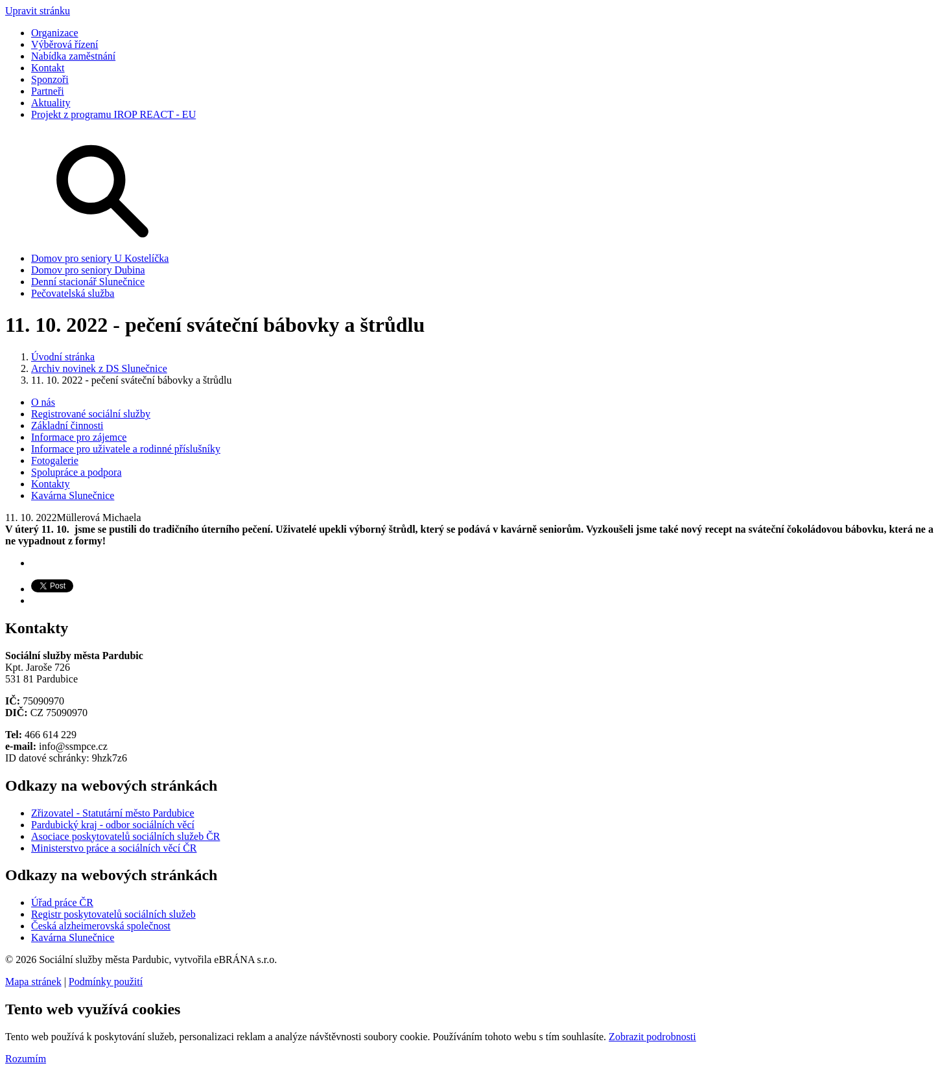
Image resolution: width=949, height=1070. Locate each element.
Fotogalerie (54, 460)
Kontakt (48, 67)
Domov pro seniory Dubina (88, 269)
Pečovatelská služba (72, 293)
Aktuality (50, 102)
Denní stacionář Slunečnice (88, 281)
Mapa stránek (33, 981)
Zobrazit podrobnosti (652, 1036)
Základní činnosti (67, 425)
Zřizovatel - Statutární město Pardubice (112, 813)
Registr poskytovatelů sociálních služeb (113, 914)
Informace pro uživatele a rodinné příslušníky (125, 448)
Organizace (54, 32)
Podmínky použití (106, 981)
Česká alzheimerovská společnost (100, 925)
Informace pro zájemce (78, 437)
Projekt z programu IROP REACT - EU (113, 114)
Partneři (47, 91)
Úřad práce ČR (62, 902)
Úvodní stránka (63, 356)
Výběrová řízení (65, 44)
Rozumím (25, 1058)
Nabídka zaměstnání (73, 56)
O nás (43, 402)
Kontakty (50, 483)
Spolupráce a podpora (76, 472)
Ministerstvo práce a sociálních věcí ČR (113, 848)
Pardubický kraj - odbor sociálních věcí (112, 824)
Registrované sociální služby (90, 413)
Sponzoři (50, 79)
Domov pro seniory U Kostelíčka (100, 258)
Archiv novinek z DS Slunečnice (99, 368)
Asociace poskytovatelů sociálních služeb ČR (125, 836)
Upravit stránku (37, 10)
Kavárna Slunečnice (72, 495)
